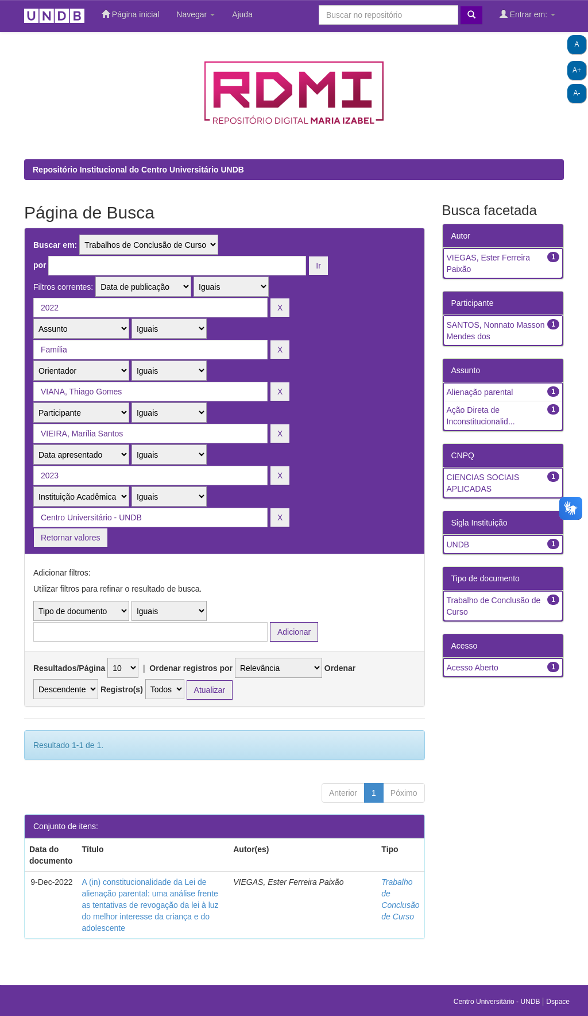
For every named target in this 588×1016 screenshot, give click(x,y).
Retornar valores (70, 537)
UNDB (458, 544)
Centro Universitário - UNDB (498, 1002)
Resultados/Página (69, 668)
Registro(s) (121, 689)
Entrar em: (527, 14)
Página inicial (130, 14)
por (40, 265)
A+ (576, 70)
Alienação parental (480, 392)
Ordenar (339, 668)
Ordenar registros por (191, 668)
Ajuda (242, 14)
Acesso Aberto (472, 667)
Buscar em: (55, 245)
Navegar (195, 14)
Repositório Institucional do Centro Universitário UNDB (138, 169)
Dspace (558, 1002)
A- (577, 93)
